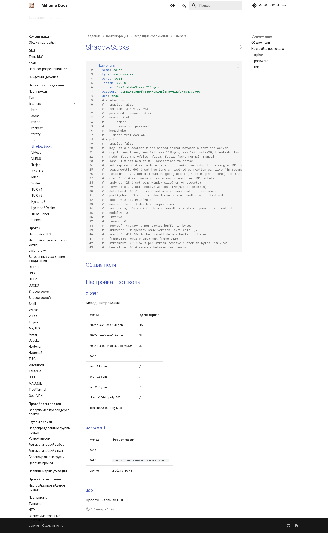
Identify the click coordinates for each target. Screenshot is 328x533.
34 (91, 208)
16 (91, 130)
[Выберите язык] (183, 5)
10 (91, 104)
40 (91, 234)
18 (91, 139)
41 (91, 238)
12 (91, 113)
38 (91, 226)
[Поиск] (215, 5)
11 (91, 109)
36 (91, 217)
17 (91, 135)
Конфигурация (107, 16)
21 (91, 152)
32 (91, 200)
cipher (92, 293)
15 (91, 126)
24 (91, 165)
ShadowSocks (107, 47)
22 (91, 156)
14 (91, 122)
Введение (36, 16)
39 (91, 230)
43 (91, 247)
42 (91, 243)
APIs (126, 16)
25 (91, 169)
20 (91, 148)
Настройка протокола (113, 282)
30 (91, 191)
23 (91, 161)
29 (91, 187)
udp (89, 490)
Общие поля (101, 265)
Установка (57, 16)
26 (91, 174)
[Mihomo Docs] (31, 5)
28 (91, 182)
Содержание (261, 36)
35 (91, 213)
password (95, 427)
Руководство (80, 16)
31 (91, 195)
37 (91, 221)
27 (91, 178)
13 (91, 117)
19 (91, 143)
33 (91, 204)
